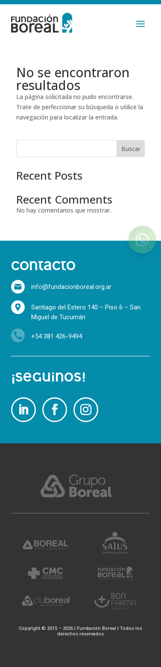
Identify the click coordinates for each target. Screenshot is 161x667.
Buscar (131, 149)
